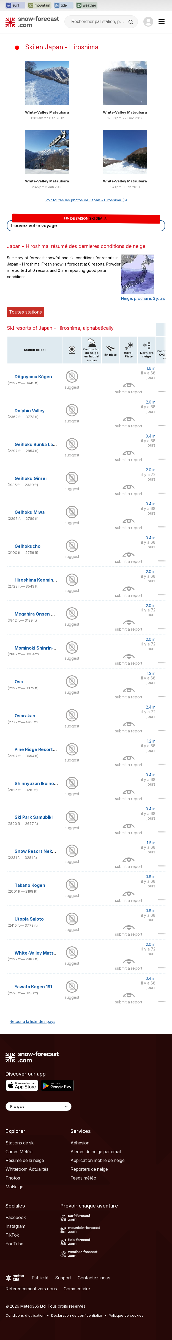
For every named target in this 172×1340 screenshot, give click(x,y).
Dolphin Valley (30, 410)
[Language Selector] (39, 1106)
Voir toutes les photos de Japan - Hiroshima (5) (86, 200)
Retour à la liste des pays (32, 1021)
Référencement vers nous (31, 1288)
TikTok (12, 1235)
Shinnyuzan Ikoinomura (40, 783)
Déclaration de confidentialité (76, 1315)
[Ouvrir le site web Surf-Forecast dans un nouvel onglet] (15, 5)
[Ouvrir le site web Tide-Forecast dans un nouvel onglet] (63, 5)
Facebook (16, 1217)
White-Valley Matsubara (47, 112)
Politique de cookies (126, 1315)
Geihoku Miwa (30, 512)
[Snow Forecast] (32, 21)
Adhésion (79, 1143)
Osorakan (25, 715)
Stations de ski (20, 1143)
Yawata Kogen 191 (33, 986)
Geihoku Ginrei (31, 478)
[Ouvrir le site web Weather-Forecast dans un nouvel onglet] (86, 5)
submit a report (128, 392)
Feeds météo (83, 1178)
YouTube (14, 1243)
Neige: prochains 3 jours (143, 298)
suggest (72, 387)
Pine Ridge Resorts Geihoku (44, 749)
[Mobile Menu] (161, 22)
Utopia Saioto (29, 919)
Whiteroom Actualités (27, 1169)
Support (63, 1277)
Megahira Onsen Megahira (43, 614)
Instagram (15, 1226)
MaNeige (14, 1186)
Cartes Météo (19, 1151)
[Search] (131, 22)
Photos (13, 1178)
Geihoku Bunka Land (36, 444)
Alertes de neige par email (95, 1151)
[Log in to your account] (148, 22)
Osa (19, 681)
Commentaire (77, 1288)
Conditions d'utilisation (25, 1315)
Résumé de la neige (25, 1160)
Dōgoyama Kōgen (33, 376)
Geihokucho (27, 546)
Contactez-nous (94, 1277)
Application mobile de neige (97, 1160)
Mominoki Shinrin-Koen (40, 648)
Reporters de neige (89, 1169)
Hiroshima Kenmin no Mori (42, 580)
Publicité (40, 1277)
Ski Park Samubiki (34, 817)
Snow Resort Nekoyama (40, 851)
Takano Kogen (30, 885)
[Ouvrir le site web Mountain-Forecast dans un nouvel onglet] (39, 5)
